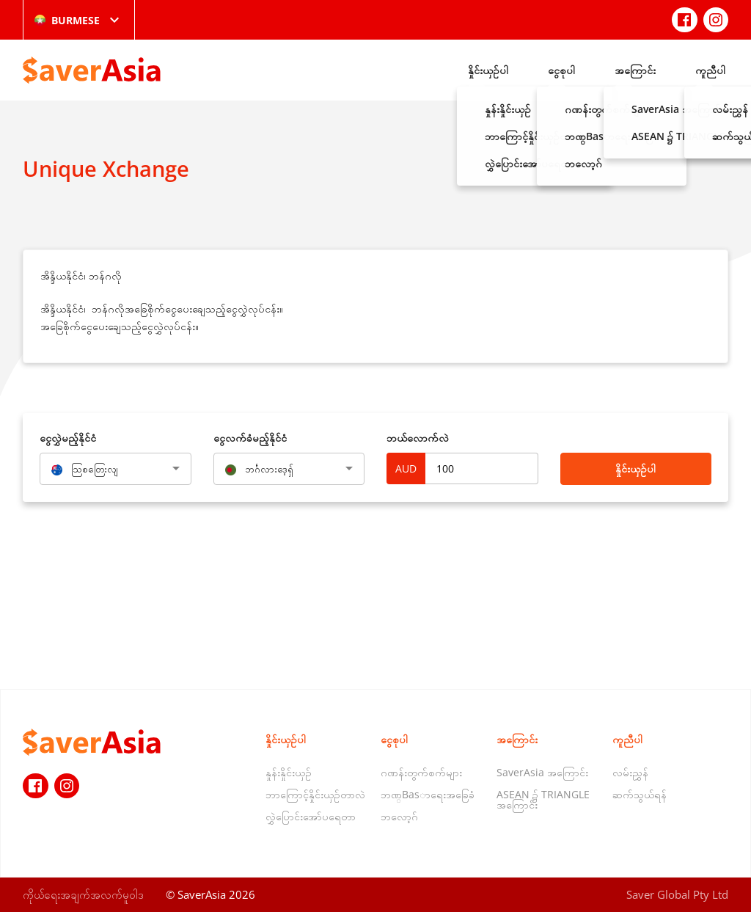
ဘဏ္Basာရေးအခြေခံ (428, 794)
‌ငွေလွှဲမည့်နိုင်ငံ (68, 438)
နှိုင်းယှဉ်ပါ (488, 70)
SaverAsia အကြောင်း (542, 772)
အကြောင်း (635, 70)
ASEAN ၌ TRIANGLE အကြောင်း (543, 799)
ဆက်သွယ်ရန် (639, 794)
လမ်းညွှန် (630, 772)
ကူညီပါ (710, 70)
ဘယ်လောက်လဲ (418, 438)
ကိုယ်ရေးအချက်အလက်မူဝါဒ (83, 894)
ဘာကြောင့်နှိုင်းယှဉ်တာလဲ (315, 794)
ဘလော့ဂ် (399, 816)
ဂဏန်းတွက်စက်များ (421, 772)
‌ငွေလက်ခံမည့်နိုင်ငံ (250, 438)
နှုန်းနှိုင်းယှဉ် (288, 772)
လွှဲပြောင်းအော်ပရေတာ (310, 816)
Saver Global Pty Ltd (677, 894)
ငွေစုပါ (561, 70)
